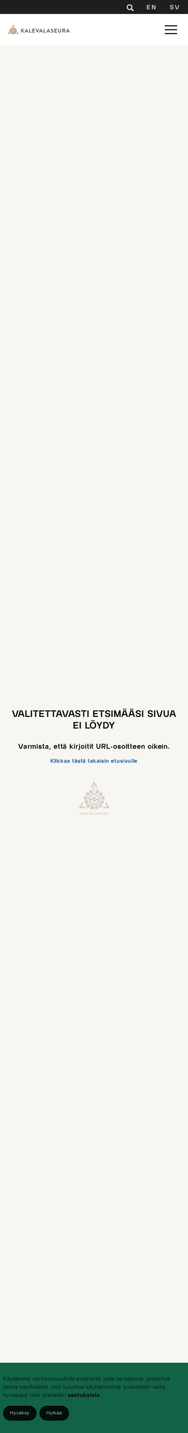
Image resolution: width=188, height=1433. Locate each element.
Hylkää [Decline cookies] (54, 1413)
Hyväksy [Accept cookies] (19, 1413)
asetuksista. (84, 1395)
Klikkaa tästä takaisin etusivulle (94, 761)
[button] (171, 29)
